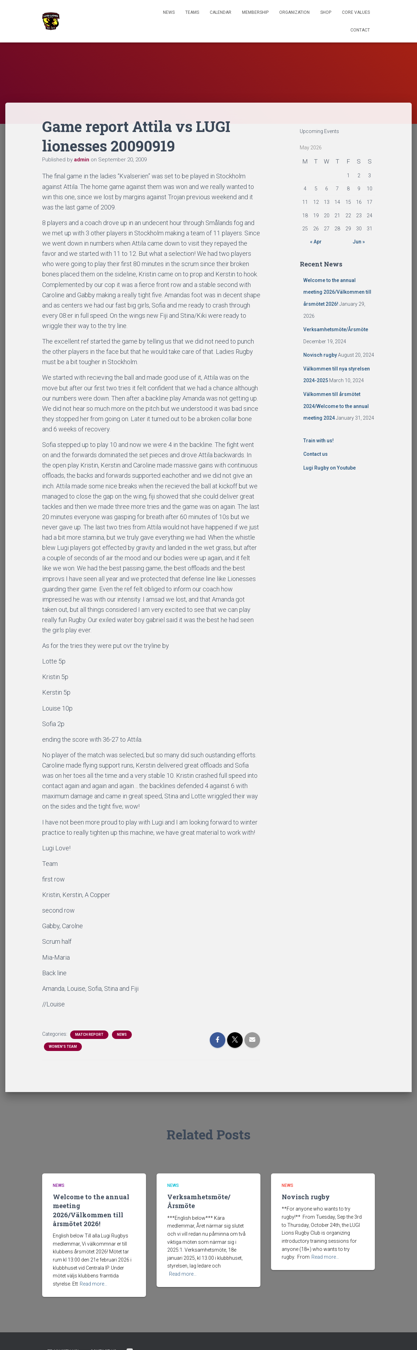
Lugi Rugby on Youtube (329, 468)
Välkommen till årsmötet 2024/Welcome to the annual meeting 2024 (336, 406)
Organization (294, 12)
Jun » (359, 242)
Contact (360, 30)
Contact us (315, 454)
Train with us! (318, 440)
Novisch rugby (320, 355)
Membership (255, 12)
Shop (325, 12)
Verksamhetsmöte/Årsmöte (335, 329)
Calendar (220, 12)
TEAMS (192, 12)
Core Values (356, 12)
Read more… (93, 1284)
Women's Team (63, 1047)
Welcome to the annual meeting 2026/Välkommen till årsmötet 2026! (337, 292)
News (169, 12)
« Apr (316, 242)
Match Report (89, 1034)
